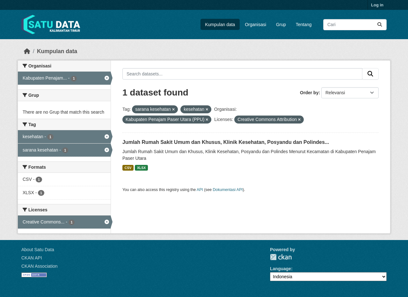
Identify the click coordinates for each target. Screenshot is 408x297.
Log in (377, 5)
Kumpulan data (220, 24)
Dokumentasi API (228, 189)
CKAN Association (39, 266)
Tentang (304, 24)
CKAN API (31, 257)
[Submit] (379, 24)
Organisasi (255, 24)
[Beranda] (27, 51)
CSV (128, 168)
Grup (281, 24)
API (200, 189)
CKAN (281, 257)
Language (280, 268)
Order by (309, 92)
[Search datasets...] (355, 24)
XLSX (141, 168)
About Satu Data (37, 249)
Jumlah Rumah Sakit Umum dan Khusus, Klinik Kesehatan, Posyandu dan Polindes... (225, 142)
